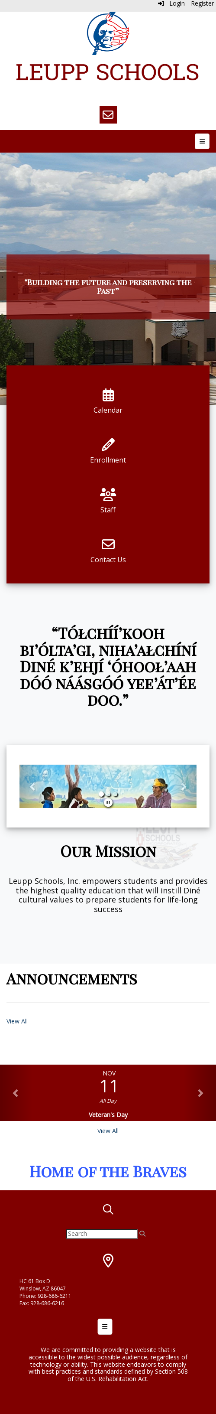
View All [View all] (108, 1131)
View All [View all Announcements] (17, 1021)
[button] (32, 786)
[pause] (108, 802)
